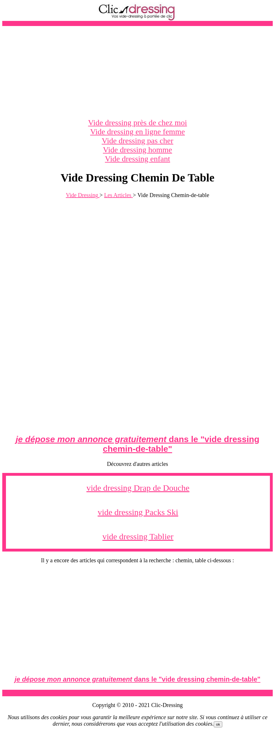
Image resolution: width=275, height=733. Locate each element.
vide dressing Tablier (138, 536)
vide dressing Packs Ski (138, 512)
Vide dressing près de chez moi (137, 122)
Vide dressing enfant (137, 158)
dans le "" (137, 443)
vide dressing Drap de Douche (137, 487)
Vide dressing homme (137, 149)
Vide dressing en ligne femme (137, 131)
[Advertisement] (137, 72)
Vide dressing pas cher (138, 140)
